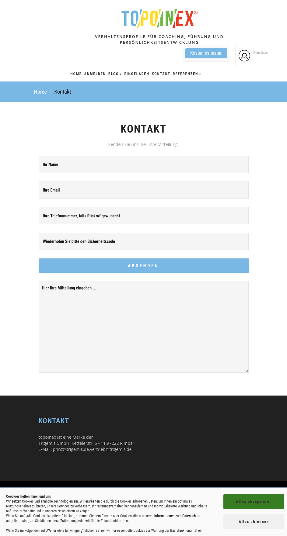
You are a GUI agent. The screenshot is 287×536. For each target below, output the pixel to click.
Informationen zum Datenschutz (177, 516)
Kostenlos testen (206, 53)
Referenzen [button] (187, 74)
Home (76, 74)
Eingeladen (136, 74)
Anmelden (95, 74)
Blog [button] (115, 74)
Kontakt (161, 74)
